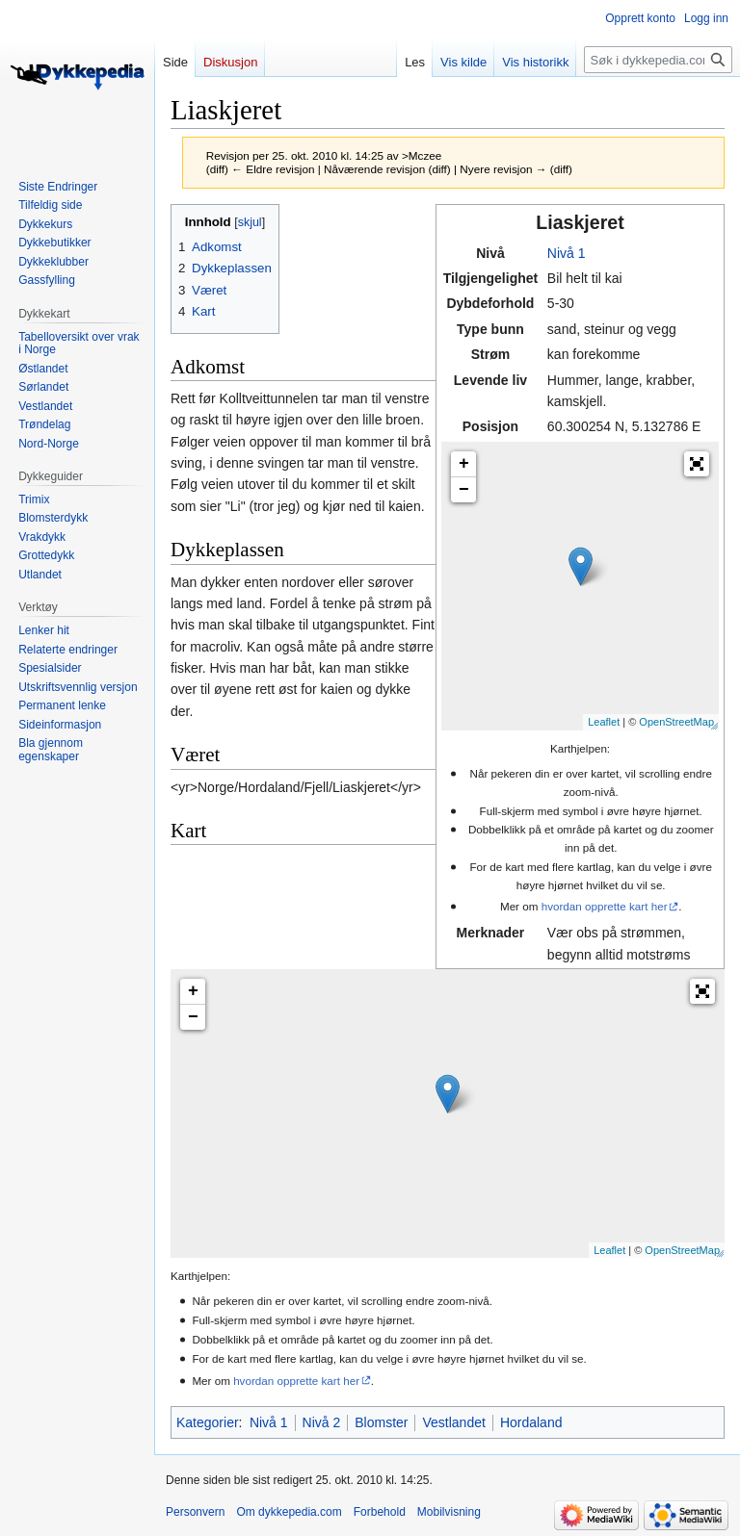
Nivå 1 (566, 253)
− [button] (464, 489)
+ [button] (464, 463)
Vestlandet (453, 1422)
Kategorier (207, 1422)
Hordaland (531, 1422)
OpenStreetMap (676, 722)
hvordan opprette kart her (605, 906)
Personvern (195, 1512)
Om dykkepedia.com (288, 1512)
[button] (696, 463)
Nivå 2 (322, 1422)
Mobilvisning (449, 1512)
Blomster (381, 1422)
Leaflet (604, 722)
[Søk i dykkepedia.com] (658, 59)
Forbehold (380, 1512)
